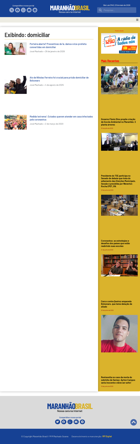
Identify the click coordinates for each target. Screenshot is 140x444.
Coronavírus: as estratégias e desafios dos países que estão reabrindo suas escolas (115, 243)
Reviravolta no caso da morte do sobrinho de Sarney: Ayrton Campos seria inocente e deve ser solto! (118, 380)
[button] (11, 10)
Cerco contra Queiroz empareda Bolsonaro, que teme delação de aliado (116, 304)
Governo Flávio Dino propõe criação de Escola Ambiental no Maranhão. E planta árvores (118, 122)
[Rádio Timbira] (119, 52)
